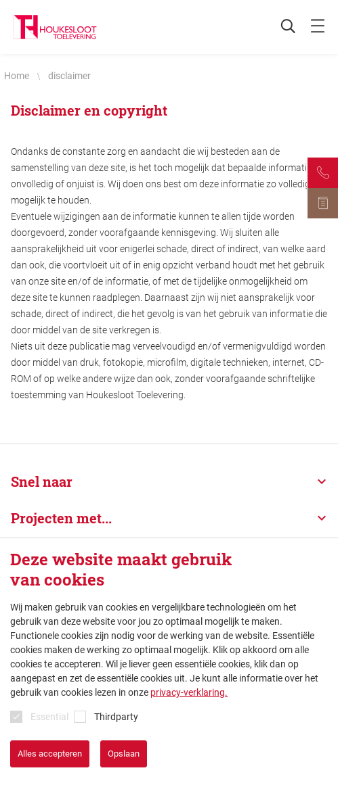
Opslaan (124, 753)
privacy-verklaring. (189, 692)
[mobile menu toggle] (317, 27)
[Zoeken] (281, 27)
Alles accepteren (50, 753)
